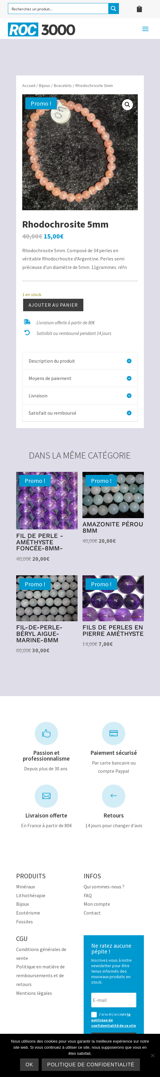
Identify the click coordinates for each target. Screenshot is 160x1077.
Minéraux (25, 887)
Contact (92, 913)
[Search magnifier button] (113, 8)
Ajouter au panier (53, 305)
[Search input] (59, 8)
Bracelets (63, 85)
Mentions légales (34, 993)
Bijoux (44, 85)
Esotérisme (28, 913)
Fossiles (24, 921)
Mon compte (97, 904)
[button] (127, 104)
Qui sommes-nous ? (104, 887)
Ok (29, 1064)
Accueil (28, 85)
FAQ (88, 895)
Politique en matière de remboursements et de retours (40, 975)
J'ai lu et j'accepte (113, 1020)
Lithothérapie (30, 895)
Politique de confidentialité (90, 1064)
